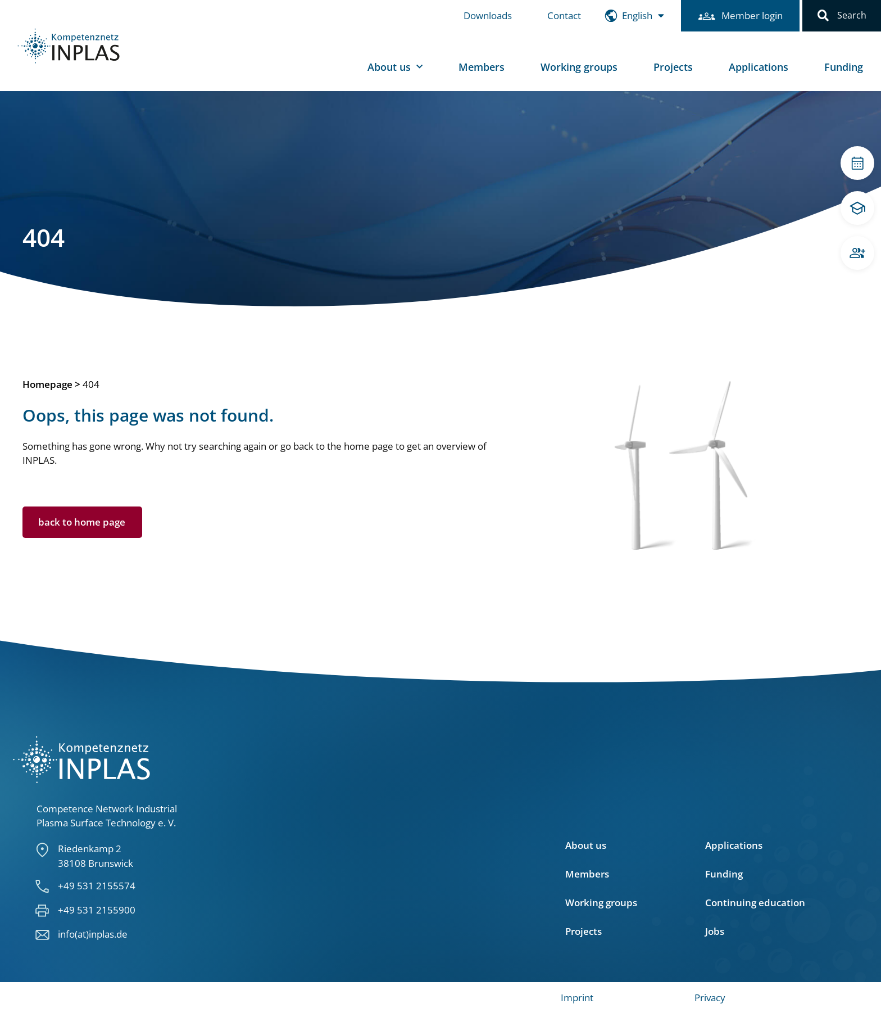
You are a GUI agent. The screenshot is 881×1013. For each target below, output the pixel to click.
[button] (823, 15)
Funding (843, 67)
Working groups (579, 67)
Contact (564, 15)
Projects (673, 67)
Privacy (709, 997)
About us (395, 67)
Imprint (577, 997)
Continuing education (755, 902)
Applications (758, 67)
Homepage (47, 384)
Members (481, 67)
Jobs (714, 931)
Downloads (488, 15)
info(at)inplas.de (93, 934)
